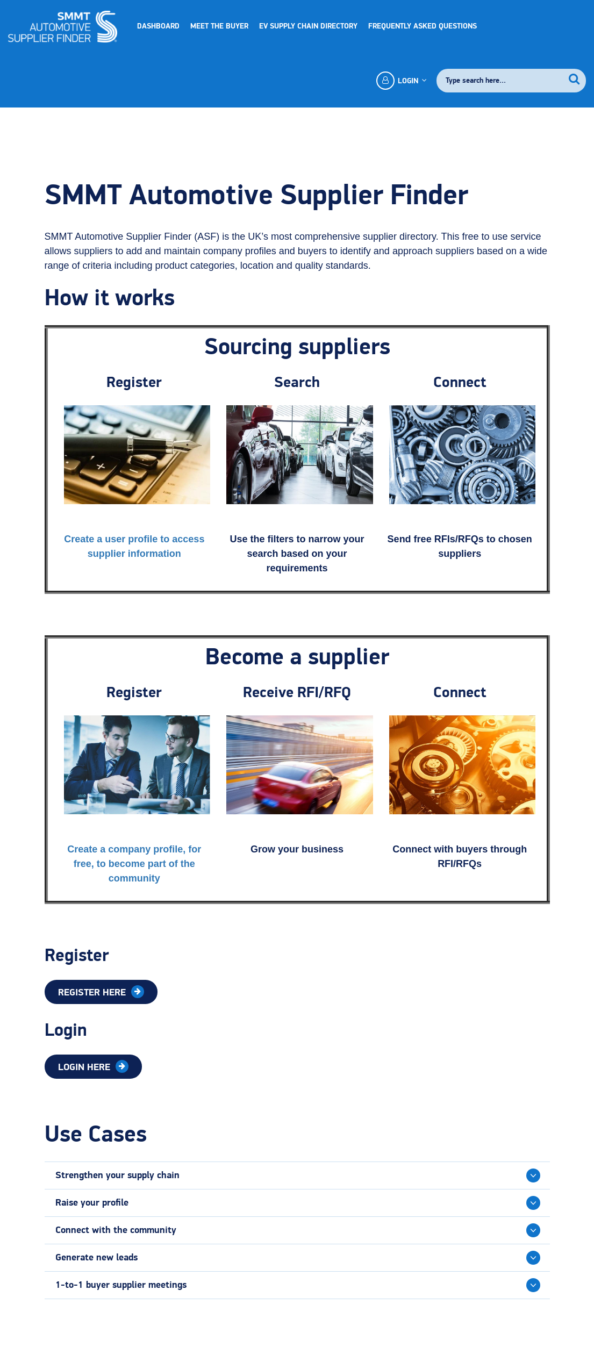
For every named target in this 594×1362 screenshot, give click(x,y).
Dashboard (158, 26)
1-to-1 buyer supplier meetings (121, 1285)
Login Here (85, 1067)
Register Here (93, 993)
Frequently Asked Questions (422, 26)
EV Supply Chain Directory (308, 26)
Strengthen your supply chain (117, 1175)
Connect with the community (115, 1230)
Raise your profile (91, 1203)
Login (401, 80)
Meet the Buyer (219, 26)
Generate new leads (96, 1258)
